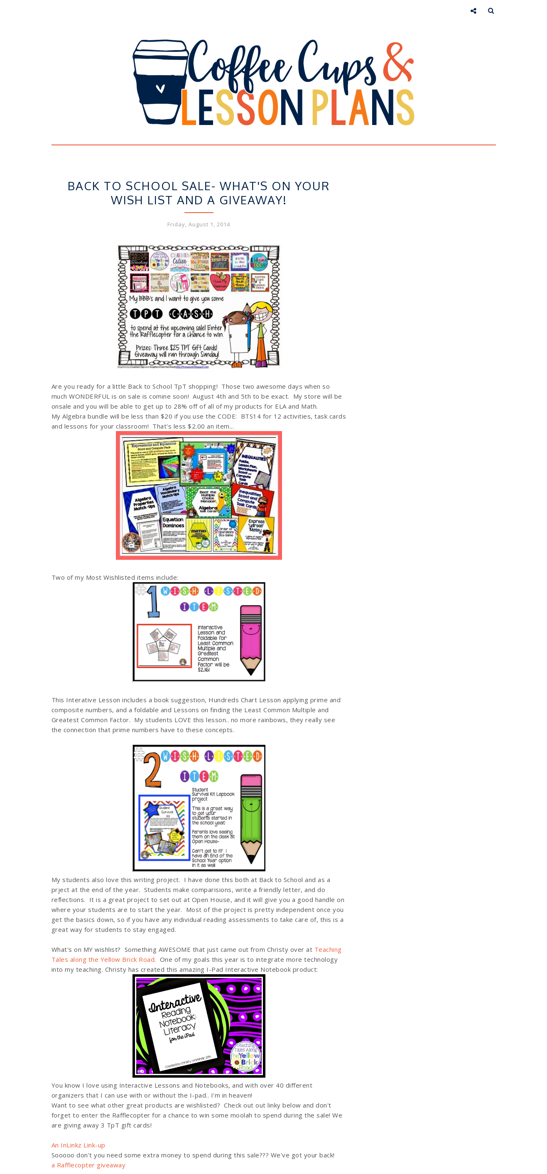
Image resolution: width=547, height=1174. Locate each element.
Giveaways (206, 170)
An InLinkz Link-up (78, 1145)
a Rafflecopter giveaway (89, 1165)
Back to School (159, 170)
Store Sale (246, 170)
